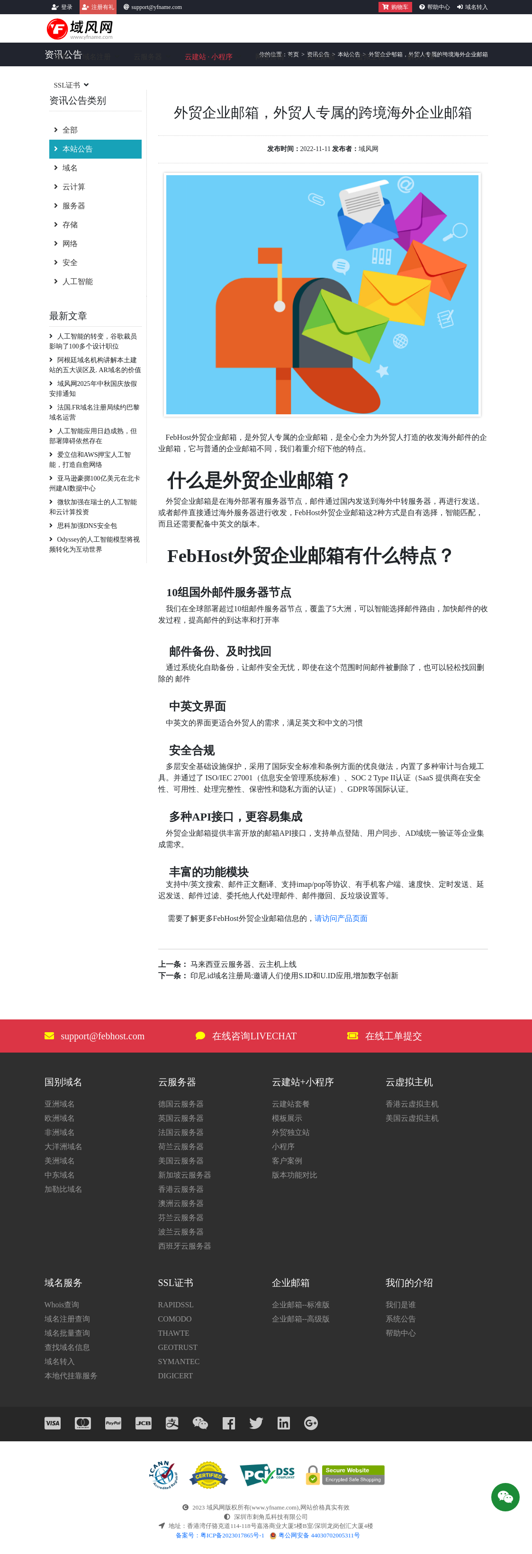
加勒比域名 (63, 1189)
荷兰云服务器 (181, 1147)
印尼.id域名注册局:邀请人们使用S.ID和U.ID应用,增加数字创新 (294, 976)
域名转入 (476, 7)
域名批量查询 (67, 1333)
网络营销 (269, 57)
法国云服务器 (181, 1132)
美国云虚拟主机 (412, 1118)
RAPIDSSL (176, 1305)
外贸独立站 (291, 1132)
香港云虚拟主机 (412, 1104)
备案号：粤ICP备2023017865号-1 (220, 1535)
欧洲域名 (60, 1118)
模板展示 (287, 1118)
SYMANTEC (179, 1362)
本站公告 (73, 149)
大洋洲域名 (63, 1147)
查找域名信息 (67, 1347)
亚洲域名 (60, 1104)
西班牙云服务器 (184, 1246)
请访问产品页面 (341, 918)
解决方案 (421, 57)
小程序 (283, 1147)
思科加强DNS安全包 (83, 525)
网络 (66, 244)
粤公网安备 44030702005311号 (315, 1535)
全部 (66, 130)
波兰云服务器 (181, 1232)
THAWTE (173, 1333)
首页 (61, 57)
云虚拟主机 (367, 57)
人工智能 (73, 281)
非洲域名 (60, 1132)
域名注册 (96, 57)
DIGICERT (175, 1376)
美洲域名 (60, 1161)
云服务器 (148, 57)
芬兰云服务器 (181, 1218)
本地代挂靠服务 (71, 1376)
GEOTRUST (178, 1347)
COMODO (175, 1319)
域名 (66, 168)
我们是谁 (401, 1305)
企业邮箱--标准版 (301, 1305)
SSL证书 (67, 85)
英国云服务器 (181, 1118)
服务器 (69, 206)
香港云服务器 (181, 1189)
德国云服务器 (181, 1104)
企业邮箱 (321, 57)
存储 (66, 225)
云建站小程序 (209, 57)
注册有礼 (102, 7)
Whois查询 (62, 1305)
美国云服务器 (181, 1161)
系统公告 (401, 1319)
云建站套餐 (291, 1104)
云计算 (69, 187)
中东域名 (60, 1175)
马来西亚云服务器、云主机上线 (243, 964)
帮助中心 (438, 7)
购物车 (395, 7)
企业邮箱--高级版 (301, 1319)
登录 (66, 7)
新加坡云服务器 (184, 1175)
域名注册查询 (67, 1319)
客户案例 (287, 1161)
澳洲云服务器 (181, 1203)
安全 (66, 263)
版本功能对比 (294, 1175)
